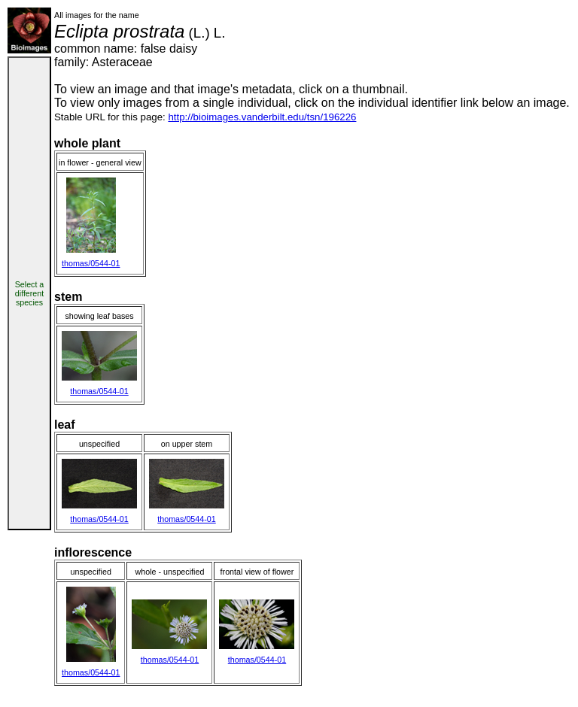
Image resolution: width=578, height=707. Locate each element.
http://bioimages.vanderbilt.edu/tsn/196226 (262, 117)
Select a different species (29, 293)
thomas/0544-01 (91, 263)
